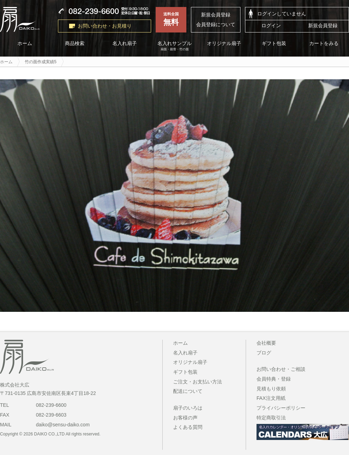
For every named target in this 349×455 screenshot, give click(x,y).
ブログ (264, 352)
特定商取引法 (271, 417)
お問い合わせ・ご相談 (281, 369)
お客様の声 (185, 417)
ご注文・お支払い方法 (197, 381)
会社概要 (266, 343)
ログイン (271, 25)
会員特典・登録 (274, 379)
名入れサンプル (175, 46)
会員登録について (215, 24)
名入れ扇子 (124, 43)
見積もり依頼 (271, 388)
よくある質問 (187, 427)
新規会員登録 (215, 14)
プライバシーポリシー (281, 408)
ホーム (180, 343)
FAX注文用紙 (271, 398)
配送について (187, 391)
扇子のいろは (187, 408)
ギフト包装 (274, 43)
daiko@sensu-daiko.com (63, 424)
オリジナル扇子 (224, 43)
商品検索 (74, 43)
